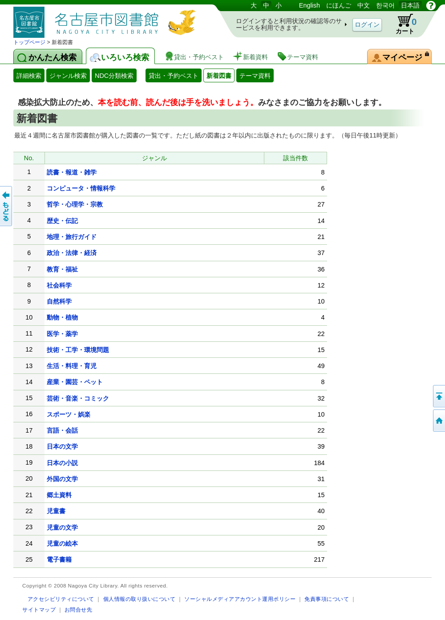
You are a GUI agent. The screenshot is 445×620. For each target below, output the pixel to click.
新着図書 (218, 75)
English (309, 5)
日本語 (410, 5)
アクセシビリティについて (61, 599)
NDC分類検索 (114, 75)
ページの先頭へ (438, 396)
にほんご (338, 5)
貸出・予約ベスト (173, 75)
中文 (363, 5)
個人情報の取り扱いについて (139, 599)
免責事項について (326, 599)
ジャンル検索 (68, 75)
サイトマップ (39, 609)
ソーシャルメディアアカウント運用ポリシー (239, 599)
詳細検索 (28, 75)
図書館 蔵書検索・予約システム (107, 19)
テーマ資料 (255, 75)
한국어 (385, 5)
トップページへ (438, 420)
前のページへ (6, 206)
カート (402, 24)
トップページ (29, 42)
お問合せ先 (79, 609)
